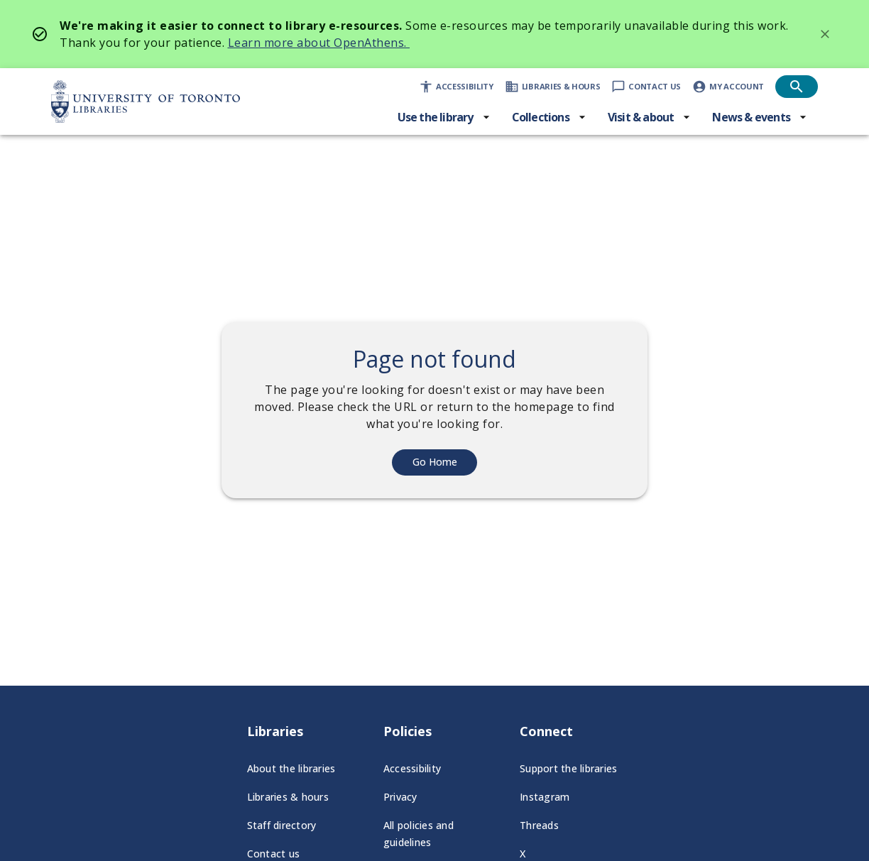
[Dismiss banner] (825, 34)
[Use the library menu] (444, 117)
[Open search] (796, 86)
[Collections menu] (549, 117)
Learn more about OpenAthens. (319, 42)
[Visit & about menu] (649, 117)
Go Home (434, 461)
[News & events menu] (759, 117)
